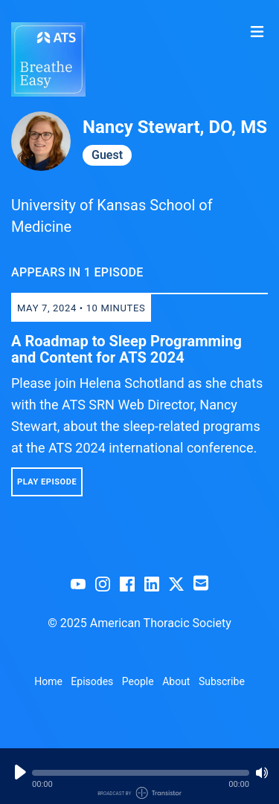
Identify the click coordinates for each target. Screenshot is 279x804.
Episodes (92, 681)
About (176, 681)
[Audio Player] (139, 776)
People (138, 681)
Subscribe (222, 681)
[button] (140, 773)
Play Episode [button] (47, 482)
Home (48, 681)
